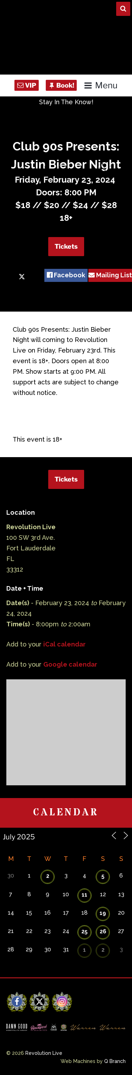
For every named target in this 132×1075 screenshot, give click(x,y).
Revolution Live (43, 1053)
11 (84, 894)
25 (84, 931)
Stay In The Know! (66, 102)
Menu (100, 85)
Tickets (66, 246)
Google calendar (70, 664)
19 (103, 913)
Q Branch (115, 1061)
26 (103, 931)
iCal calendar (64, 644)
